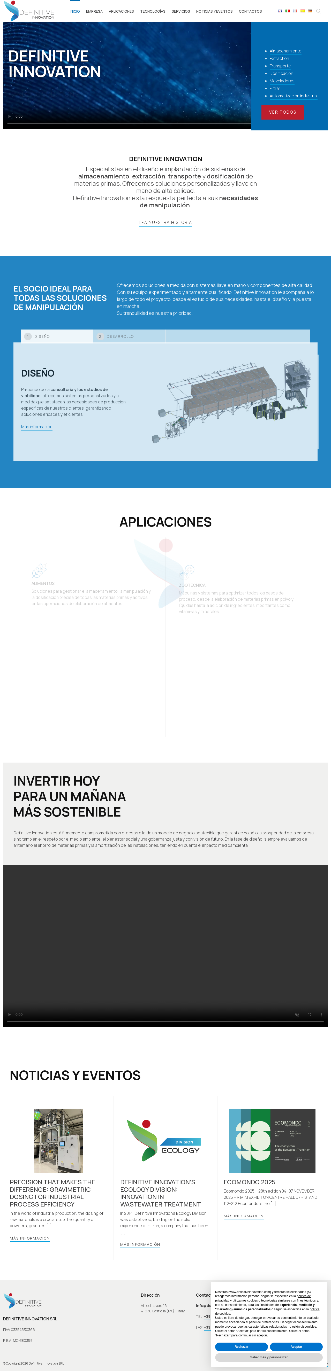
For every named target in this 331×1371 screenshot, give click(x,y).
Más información (30, 1238)
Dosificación (281, 73)
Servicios (181, 11)
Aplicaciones (121, 11)
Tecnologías (153, 11)
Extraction (279, 58)
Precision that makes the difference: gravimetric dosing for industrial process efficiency (52, 1193)
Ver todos (283, 112)
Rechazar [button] (241, 1347)
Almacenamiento (286, 51)
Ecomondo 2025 (249, 1182)
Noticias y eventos (214, 11)
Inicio (75, 11)
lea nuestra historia (165, 222)
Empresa (94, 11)
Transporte (280, 66)
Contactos (250, 11)
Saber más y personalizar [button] (269, 1357)
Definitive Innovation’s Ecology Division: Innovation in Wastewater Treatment (160, 1193)
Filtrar (275, 88)
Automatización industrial (294, 96)
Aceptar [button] (296, 1347)
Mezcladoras (282, 81)
